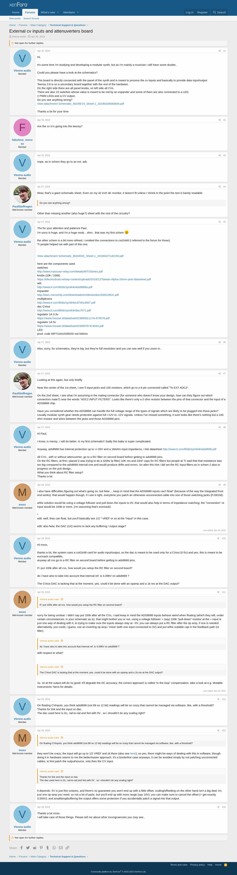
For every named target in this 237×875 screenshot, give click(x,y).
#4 (224, 186)
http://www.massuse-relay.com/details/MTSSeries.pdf (70, 271)
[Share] (219, 51)
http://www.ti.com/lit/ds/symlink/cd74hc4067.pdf (66, 302)
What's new (48, 12)
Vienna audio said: (49, 599)
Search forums (31, 18)
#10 (224, 538)
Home (15, 12)
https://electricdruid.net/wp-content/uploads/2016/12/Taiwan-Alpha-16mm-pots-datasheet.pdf (94, 279)
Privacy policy (197, 864)
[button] (58, 12)
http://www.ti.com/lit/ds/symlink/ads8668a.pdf (64, 287)
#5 (224, 222)
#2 (224, 120)
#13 (224, 730)
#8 (224, 427)
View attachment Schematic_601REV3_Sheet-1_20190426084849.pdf (80, 103)
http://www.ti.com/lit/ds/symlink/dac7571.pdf (64, 310)
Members (69, 12)
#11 (224, 592)
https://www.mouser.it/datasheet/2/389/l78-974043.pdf (70, 325)
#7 (224, 373)
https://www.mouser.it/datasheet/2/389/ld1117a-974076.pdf (73, 318)
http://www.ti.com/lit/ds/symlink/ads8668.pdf (189, 449)
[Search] (219, 12)
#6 (224, 342)
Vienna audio (19, 36)
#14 (224, 807)
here (133, 753)
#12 (224, 699)
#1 (224, 51)
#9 (224, 485)
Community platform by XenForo (118, 872)
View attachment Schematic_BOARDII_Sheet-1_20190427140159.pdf (80, 255)
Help (210, 864)
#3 (224, 155)
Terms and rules (178, 864)
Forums (30, 12)
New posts (15, 18)
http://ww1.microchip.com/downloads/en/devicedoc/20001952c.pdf (78, 294)
